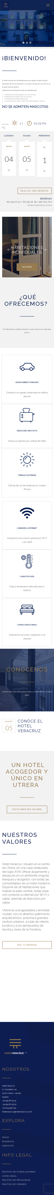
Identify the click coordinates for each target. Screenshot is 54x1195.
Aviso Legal (9, 1176)
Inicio (5, 1137)
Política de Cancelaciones (18, 1172)
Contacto (8, 1146)
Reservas (8, 1141)
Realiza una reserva (35, 191)
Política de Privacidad (16, 1180)
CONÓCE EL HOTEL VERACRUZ (30, 726)
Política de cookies (14, 1184)
